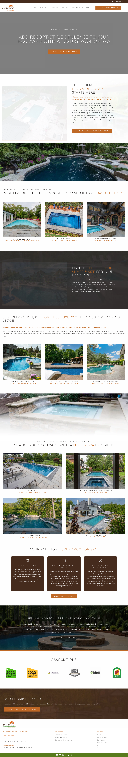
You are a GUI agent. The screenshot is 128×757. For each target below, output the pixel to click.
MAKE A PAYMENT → (119, 1)
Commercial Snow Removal (63, 740)
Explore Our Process (64, 596)
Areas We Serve (101, 743)
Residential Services (61, 737)
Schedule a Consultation (108, 8)
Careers (99, 748)
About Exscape (101, 737)
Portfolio (99, 735)
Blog (98, 745)
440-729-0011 (9, 735)
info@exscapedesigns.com (16, 731)
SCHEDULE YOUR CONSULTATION (64, 52)
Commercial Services (61, 735)
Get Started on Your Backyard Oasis (92, 131)
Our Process (101, 740)
